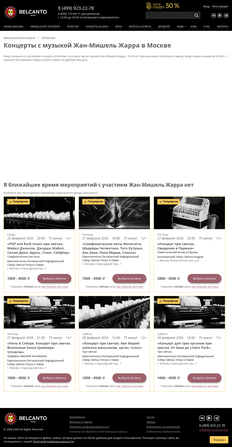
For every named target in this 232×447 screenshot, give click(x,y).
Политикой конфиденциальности (53, 441)
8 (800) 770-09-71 (69, 13)
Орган (118, 26)
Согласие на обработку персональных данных (98, 431)
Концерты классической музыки (25, 12)
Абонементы (77, 417)
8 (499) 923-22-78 (76, 8)
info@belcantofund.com (213, 430)
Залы (193, 26)
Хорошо (219, 440)
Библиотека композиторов (163, 431)
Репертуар (73, 26)
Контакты (222, 26)
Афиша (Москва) (13, 26)
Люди (180, 26)
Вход (206, 6)
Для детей (164, 26)
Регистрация (220, 6)
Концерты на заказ (97, 26)
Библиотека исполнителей (163, 426)
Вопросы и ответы (140, 26)
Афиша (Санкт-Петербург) (45, 26)
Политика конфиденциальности (89, 426)
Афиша (151, 422)
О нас (206, 26)
